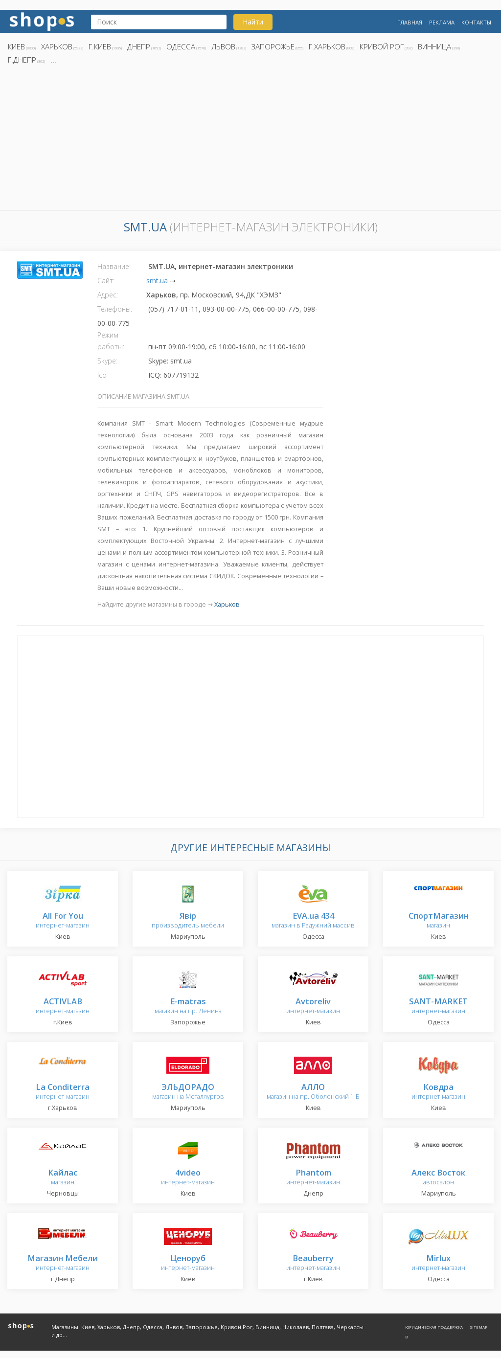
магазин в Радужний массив (313, 920)
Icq (102, 375)
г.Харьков (327, 46)
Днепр (138, 46)
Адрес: (107, 294)
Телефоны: (114, 309)
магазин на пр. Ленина (188, 1006)
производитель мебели (188, 920)
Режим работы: (110, 340)
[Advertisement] (250, 140)
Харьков (56, 46)
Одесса (180, 46)
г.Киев (100, 46)
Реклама (442, 22)
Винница (434, 46)
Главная (409, 22)
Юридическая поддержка (434, 1327)
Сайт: (105, 280)
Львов (223, 46)
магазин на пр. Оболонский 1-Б (313, 1092)
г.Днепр (22, 60)
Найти (253, 21)
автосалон (438, 1177)
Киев (16, 46)
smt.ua (157, 280)
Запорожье (273, 46)
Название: (114, 266)
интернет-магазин (63, 920)
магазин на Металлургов (188, 1092)
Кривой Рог (382, 46)
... (53, 60)
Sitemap (478, 1327)
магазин (439, 920)
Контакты (476, 22)
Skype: (107, 360)
